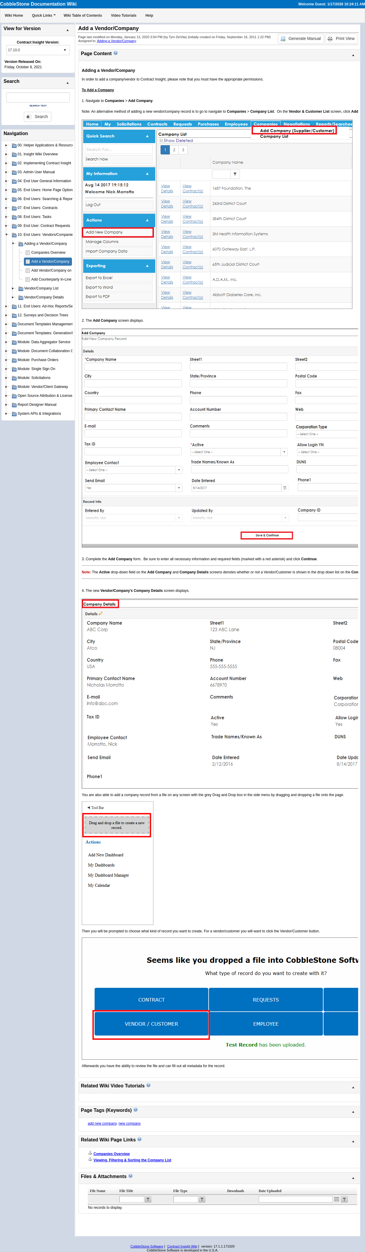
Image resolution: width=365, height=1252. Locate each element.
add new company (102, 1123)
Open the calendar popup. (336, 1199)
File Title (126, 1191)
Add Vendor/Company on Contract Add (62, 270)
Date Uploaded (270, 1191)
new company (129, 1123)
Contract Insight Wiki (182, 1246)
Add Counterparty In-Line (51, 279)
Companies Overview (48, 252)
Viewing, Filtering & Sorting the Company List (132, 1160)
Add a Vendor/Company (50, 261)
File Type (180, 1191)
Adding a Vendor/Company (116, 41)
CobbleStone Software (146, 1246)
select (65, 50)
